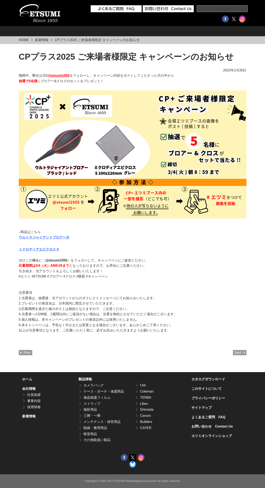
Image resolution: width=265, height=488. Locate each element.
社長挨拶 (34, 395)
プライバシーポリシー (208, 398)
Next (238, 352)
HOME (24, 40)
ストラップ (91, 403)
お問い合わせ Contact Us (212, 426)
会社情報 (70, 31)
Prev (27, 352)
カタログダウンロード (221, 31)
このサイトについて (206, 388)
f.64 (143, 385)
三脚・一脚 (91, 415)
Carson (145, 415)
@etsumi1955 (59, 75)
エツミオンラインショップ (167, 31)
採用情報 (115, 31)
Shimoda (146, 409)
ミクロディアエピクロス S (39, 249)
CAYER (145, 428)
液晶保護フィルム (96, 397)
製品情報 (33, 31)
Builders (146, 422)
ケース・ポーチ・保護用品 (103, 391)
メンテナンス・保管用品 (102, 422)
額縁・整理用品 (95, 428)
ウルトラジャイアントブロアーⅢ (44, 237)
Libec (144, 403)
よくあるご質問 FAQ (208, 417)
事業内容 (34, 401)
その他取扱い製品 (96, 440)
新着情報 (41, 40)
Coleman (146, 391)
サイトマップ (201, 407)
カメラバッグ (93, 385)
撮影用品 (90, 409)
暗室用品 (90, 434)
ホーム (27, 379)
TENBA (145, 397)
